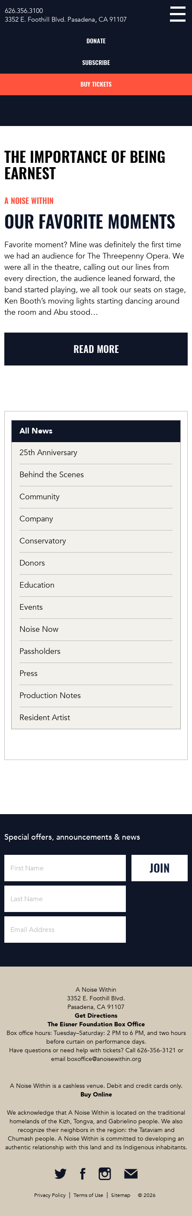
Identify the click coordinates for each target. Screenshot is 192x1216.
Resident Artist (44, 717)
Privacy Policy (50, 1195)
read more (96, 349)
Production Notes (50, 695)
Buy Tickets (96, 84)
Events (31, 607)
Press (28, 673)
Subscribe (96, 62)
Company (36, 519)
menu (178, 14)
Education (36, 585)
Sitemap (120, 1195)
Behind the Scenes (51, 474)
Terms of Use (88, 1195)
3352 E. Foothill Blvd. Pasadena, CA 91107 (66, 19)
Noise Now (38, 629)
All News (35, 431)
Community (39, 497)
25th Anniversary (48, 452)
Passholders (40, 651)
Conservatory (42, 541)
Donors (32, 563)
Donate (96, 41)
